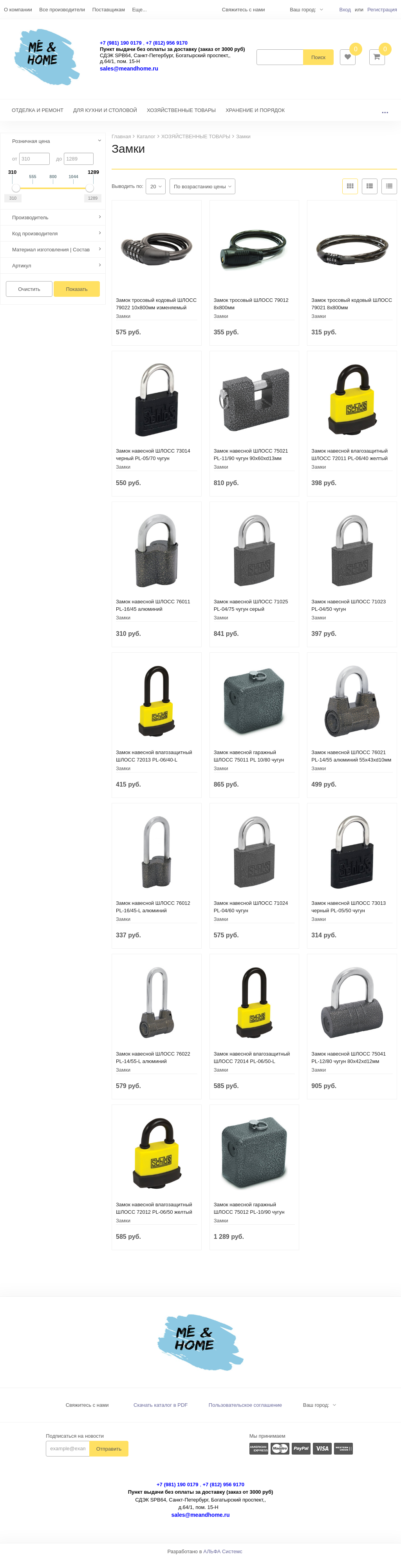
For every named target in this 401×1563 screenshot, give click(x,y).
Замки (123, 320)
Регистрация (382, 10)
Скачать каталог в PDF (161, 1409)
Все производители (62, 10)
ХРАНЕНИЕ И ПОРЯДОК (255, 114)
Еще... (139, 10)
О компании (18, 10)
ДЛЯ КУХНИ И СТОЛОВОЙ (105, 114)
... (384, 114)
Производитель (30, 221)
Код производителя (35, 237)
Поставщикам (108, 10)
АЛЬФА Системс (222, 1555)
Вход (344, 10)
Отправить (108, 1453)
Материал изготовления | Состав (51, 253)
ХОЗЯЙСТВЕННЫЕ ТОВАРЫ (181, 114)
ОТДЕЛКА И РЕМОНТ (37, 114)
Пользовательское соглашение (245, 1409)
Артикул (21, 270)
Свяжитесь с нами (87, 1409)
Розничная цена (31, 145)
